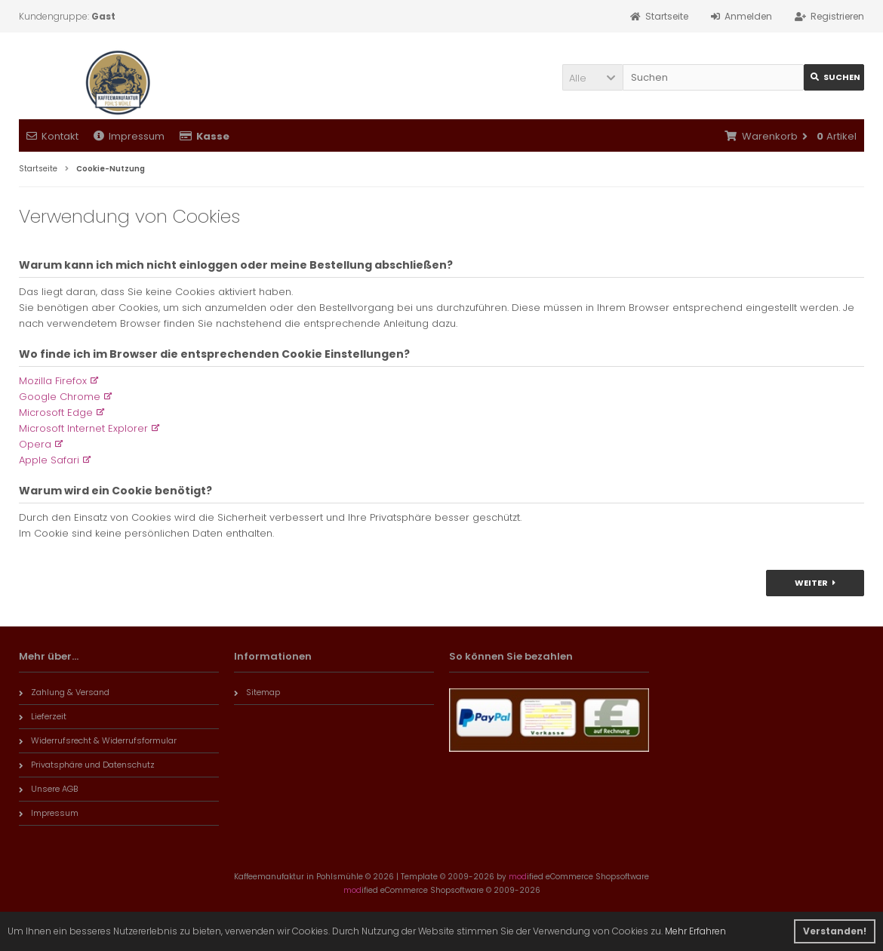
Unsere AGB (48, 789)
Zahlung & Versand (64, 692)
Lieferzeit (42, 716)
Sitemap (257, 692)
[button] (592, 77)
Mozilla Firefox (53, 381)
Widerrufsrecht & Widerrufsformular (98, 740)
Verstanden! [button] (834, 931)
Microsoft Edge (56, 412)
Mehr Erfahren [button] (695, 931)
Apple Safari (49, 460)
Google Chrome (59, 396)
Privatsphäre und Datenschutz (87, 765)
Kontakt (52, 136)
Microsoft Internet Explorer (83, 428)
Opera (35, 444)
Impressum (129, 136)
